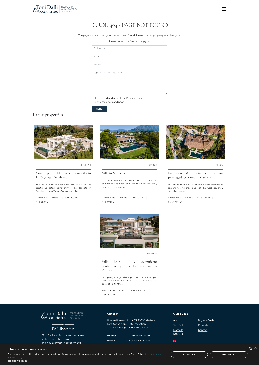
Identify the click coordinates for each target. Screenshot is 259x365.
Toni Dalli (178, 325)
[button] (86, 361)
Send (99, 109)
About (176, 320)
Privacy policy (134, 98)
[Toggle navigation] (224, 9)
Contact (202, 329)
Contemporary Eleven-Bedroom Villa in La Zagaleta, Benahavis (63, 175)
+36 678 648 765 (141, 335)
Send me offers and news (109, 101)
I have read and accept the (118, 98)
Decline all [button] (229, 354)
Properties (204, 325)
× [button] (255, 348)
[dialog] (129, 354)
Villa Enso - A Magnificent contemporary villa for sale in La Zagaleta (129, 266)
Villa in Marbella (113, 173)
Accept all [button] (189, 354)
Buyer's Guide (206, 320)
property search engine (166, 35)
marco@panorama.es (138, 340)
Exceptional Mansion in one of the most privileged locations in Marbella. (195, 175)
